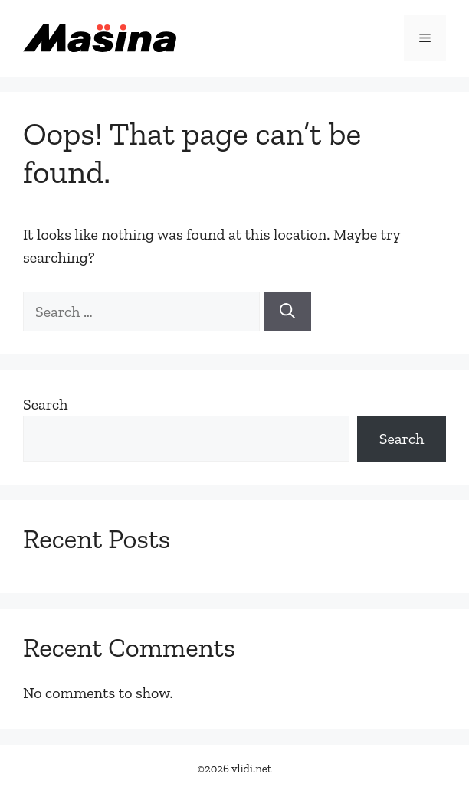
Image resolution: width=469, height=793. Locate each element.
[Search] (287, 311)
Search (45, 404)
